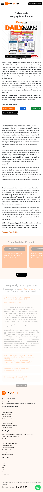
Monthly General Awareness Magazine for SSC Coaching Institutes (17, 434)
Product (4, 465)
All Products (21, 275)
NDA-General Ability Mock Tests (9, 443)
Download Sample (8, 109)
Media (3, 467)
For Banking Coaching (7, 412)
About (3, 463)
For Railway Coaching (7, 427)
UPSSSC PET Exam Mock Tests (9, 441)
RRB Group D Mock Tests (7, 452)
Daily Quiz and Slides (7, 445)
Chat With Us (36, 109)
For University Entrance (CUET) (9, 425)
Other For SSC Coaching (10, 113)
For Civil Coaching (6, 416)
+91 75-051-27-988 (10, 398)
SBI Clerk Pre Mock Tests (7, 454)
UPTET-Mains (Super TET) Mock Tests (10, 436)
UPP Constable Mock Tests (8, 447)
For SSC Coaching (6, 410)
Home (3, 461)
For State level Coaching (7, 423)
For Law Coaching (6, 414)
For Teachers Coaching (7, 419)
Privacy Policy (5, 474)
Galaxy (4, 472)
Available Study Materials (35, 3)
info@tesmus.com (10, 401)
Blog (3, 469)
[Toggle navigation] (2, 3)
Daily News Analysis (7, 438)
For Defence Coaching (7, 421)
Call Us (23, 109)
